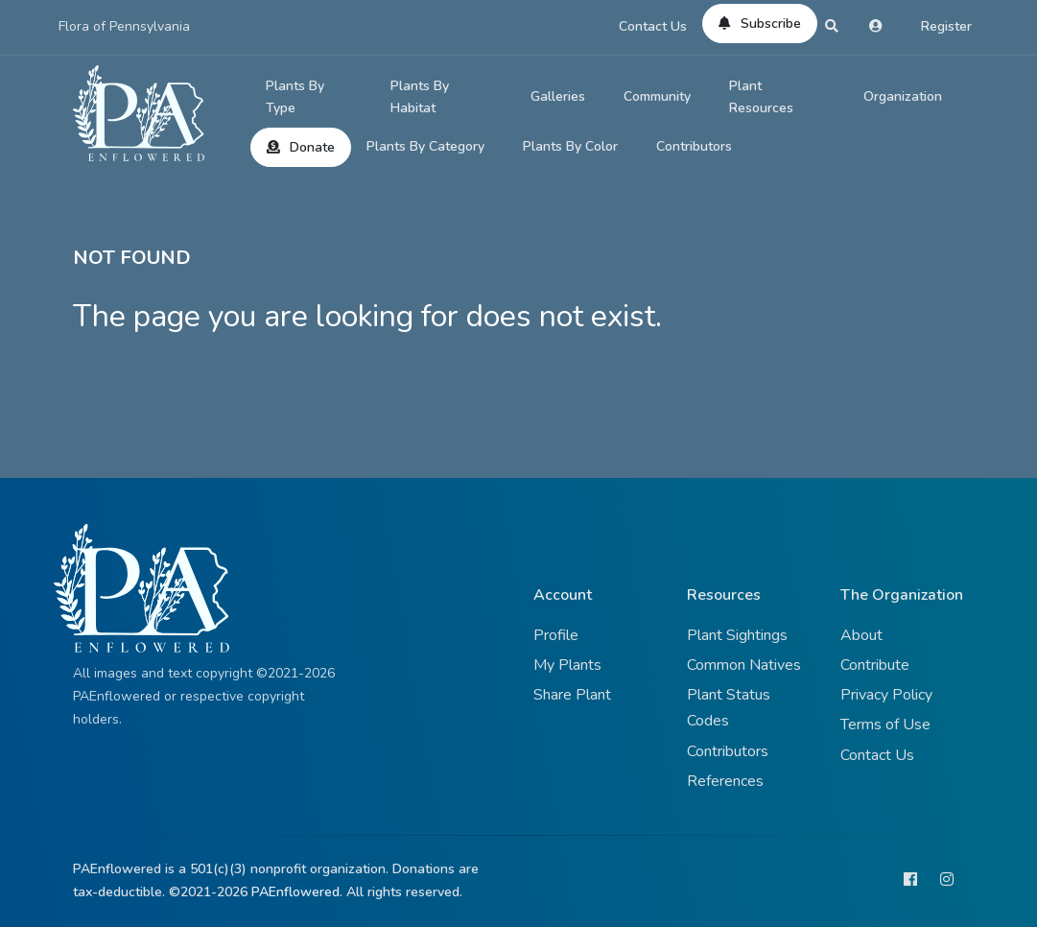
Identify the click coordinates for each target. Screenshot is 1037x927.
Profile (555, 635)
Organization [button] (902, 96)
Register (946, 26)
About (861, 635)
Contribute (874, 665)
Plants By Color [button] (570, 146)
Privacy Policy (886, 694)
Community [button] (657, 96)
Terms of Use (885, 724)
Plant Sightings (737, 635)
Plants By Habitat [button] (419, 97)
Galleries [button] (557, 96)
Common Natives (744, 665)
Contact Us (653, 26)
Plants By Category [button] (425, 146)
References (725, 781)
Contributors (694, 146)
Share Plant (572, 694)
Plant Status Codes (728, 707)
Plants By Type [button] (295, 97)
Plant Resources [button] (761, 97)
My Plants (567, 665)
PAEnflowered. (296, 892)
